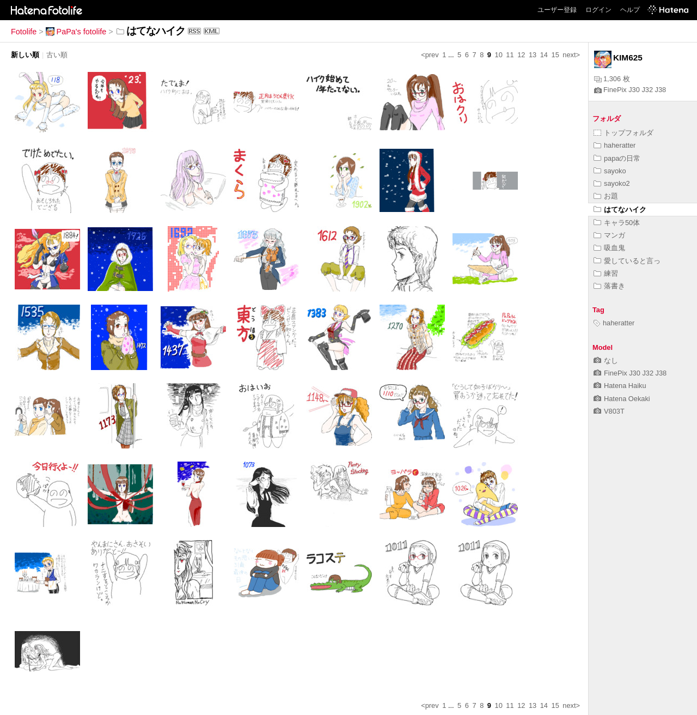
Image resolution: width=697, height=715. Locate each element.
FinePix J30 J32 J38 (630, 90)
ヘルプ (630, 10)
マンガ (609, 235)
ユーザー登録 (557, 10)
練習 (606, 273)
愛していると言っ (627, 261)
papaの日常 (617, 158)
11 (509, 55)
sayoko (610, 171)
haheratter (614, 145)
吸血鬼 (609, 248)
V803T (609, 411)
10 (499, 55)
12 (521, 55)
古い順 (57, 55)
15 (555, 55)
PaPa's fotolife (76, 31)
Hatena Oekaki (622, 399)
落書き (609, 286)
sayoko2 (612, 183)
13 (532, 55)
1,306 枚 (612, 79)
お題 (606, 196)
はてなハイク (620, 209)
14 (544, 55)
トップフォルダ (623, 133)
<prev (429, 55)
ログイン (598, 10)
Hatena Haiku (620, 385)
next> (571, 55)
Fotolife (23, 31)
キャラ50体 (617, 223)
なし (606, 360)
